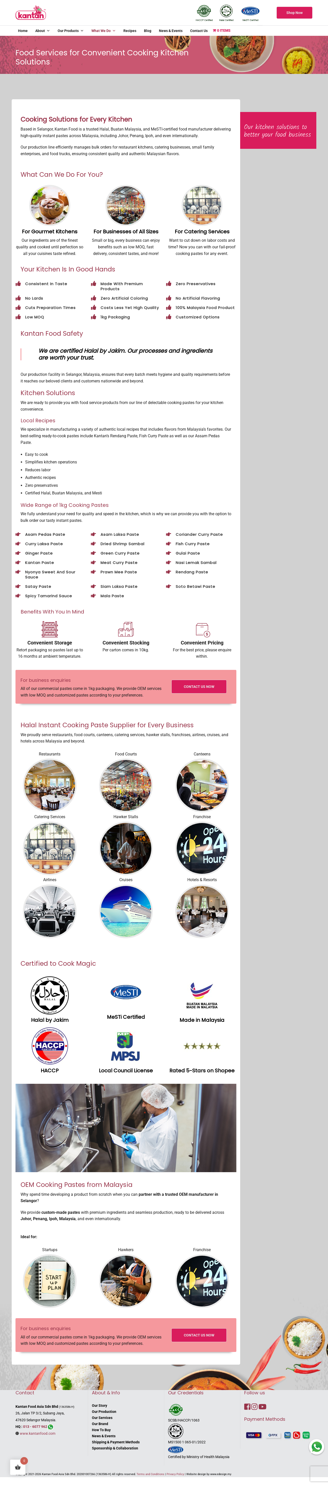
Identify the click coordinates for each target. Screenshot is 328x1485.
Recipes (129, 31)
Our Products (71, 31)
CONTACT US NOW (199, 687)
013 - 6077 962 (35, 1427)
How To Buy (101, 1430)
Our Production (104, 1412)
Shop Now (294, 13)
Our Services (102, 1418)
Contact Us (199, 31)
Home (23, 31)
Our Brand (100, 1424)
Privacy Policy (175, 1474)
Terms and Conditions (150, 1474)
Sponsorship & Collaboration (115, 1448)
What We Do (103, 31)
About (42, 31)
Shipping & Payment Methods (116, 1442)
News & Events (171, 31)
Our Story (99, 1405)
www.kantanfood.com (37, 1433)
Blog (147, 31)
